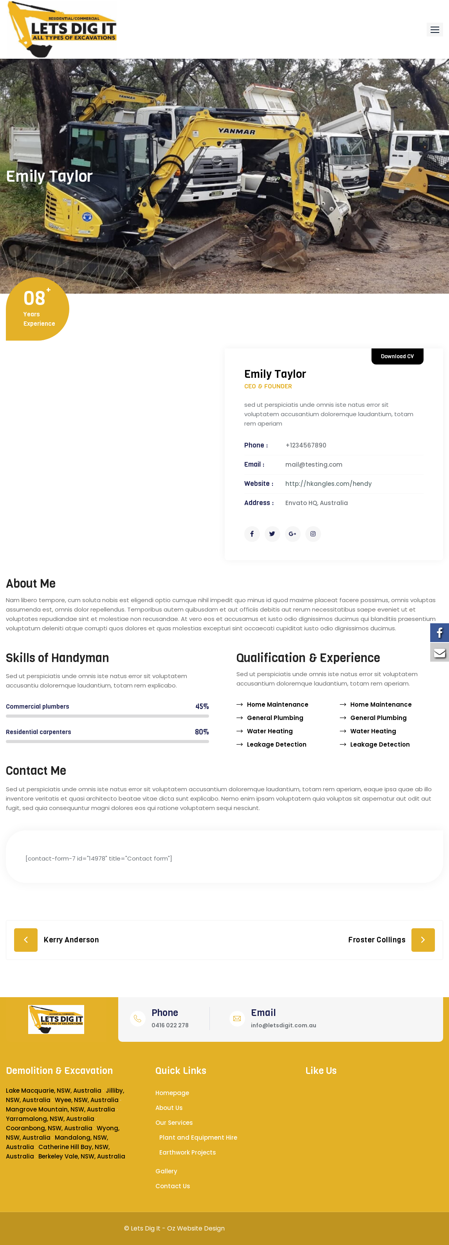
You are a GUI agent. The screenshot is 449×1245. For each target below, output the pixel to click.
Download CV (397, 356)
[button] (435, 29)
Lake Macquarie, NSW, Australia (53, 1090)
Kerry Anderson (71, 940)
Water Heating (270, 731)
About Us (169, 1108)
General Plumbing (275, 718)
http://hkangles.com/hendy (328, 484)
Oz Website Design (196, 1228)
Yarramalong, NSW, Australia (50, 1119)
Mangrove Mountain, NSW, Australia (60, 1109)
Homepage (172, 1093)
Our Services (174, 1123)
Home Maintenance (277, 704)
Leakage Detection (277, 744)
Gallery (166, 1171)
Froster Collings (377, 940)
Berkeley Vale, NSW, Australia (81, 1156)
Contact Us (172, 1186)
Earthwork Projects (187, 1152)
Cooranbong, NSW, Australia (49, 1128)
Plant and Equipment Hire (198, 1137)
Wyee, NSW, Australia (87, 1100)
